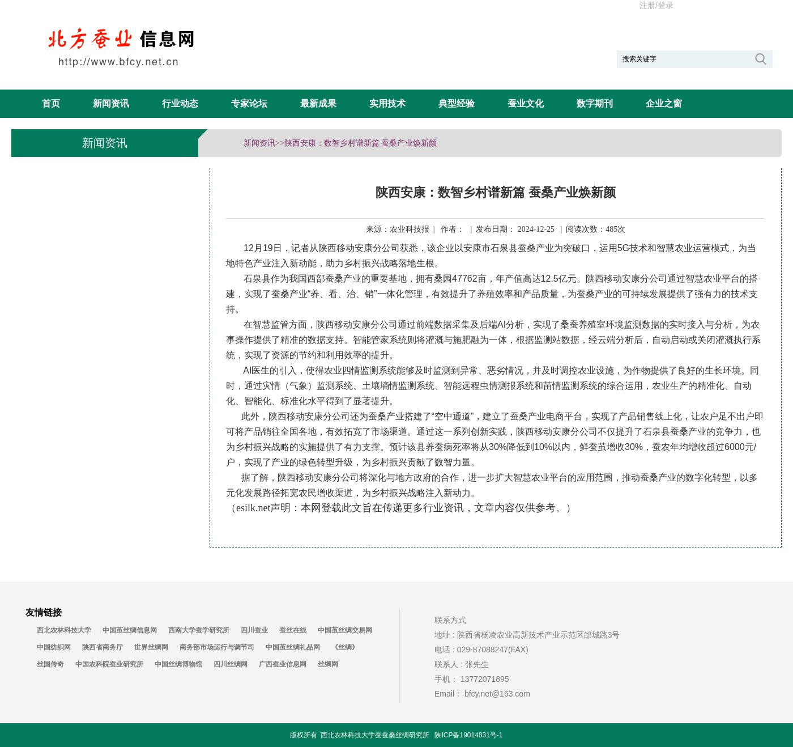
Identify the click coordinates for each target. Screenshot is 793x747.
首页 (51, 103)
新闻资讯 (111, 103)
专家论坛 (249, 103)
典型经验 (456, 103)
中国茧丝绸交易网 (345, 630)
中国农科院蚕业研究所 (109, 664)
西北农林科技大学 (64, 630)
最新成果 (318, 103)
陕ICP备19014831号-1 (468, 735)
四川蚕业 (254, 630)
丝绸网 (328, 664)
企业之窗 (664, 103)
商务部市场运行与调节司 (217, 647)
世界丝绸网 (151, 647)
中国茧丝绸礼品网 (293, 647)
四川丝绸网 (231, 664)
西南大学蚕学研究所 (198, 630)
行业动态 (180, 103)
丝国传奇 (50, 664)
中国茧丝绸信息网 (130, 630)
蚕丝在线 (292, 630)
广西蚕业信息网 (282, 664)
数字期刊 (595, 103)
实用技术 (387, 103)
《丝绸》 (345, 647)
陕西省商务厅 (102, 647)
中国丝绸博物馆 (178, 664)
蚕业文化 (526, 103)
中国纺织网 (54, 647)
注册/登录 (656, 5)
